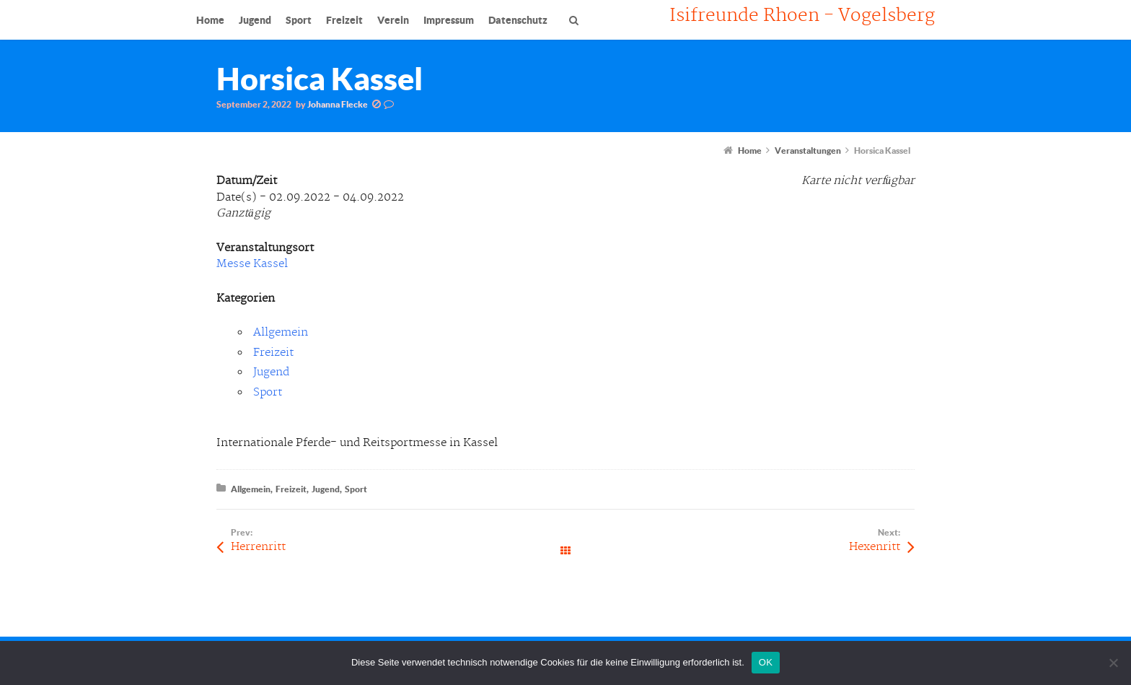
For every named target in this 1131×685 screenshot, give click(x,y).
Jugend (271, 372)
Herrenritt (258, 547)
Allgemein (280, 332)
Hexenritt (874, 547)
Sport (267, 392)
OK (766, 662)
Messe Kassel (252, 264)
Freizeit (273, 352)
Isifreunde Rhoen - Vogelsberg (802, 16)
